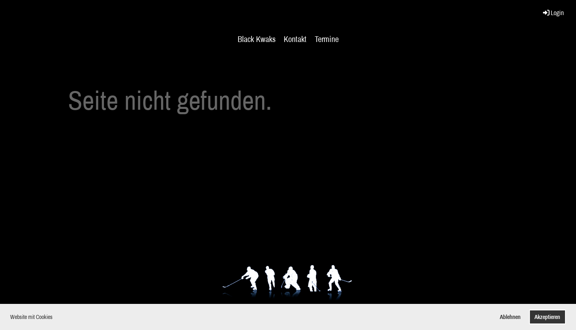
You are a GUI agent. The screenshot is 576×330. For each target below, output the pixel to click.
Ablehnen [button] (510, 317)
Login (553, 12)
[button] (55, 318)
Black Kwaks (257, 38)
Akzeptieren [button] (547, 317)
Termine (327, 38)
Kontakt (295, 38)
